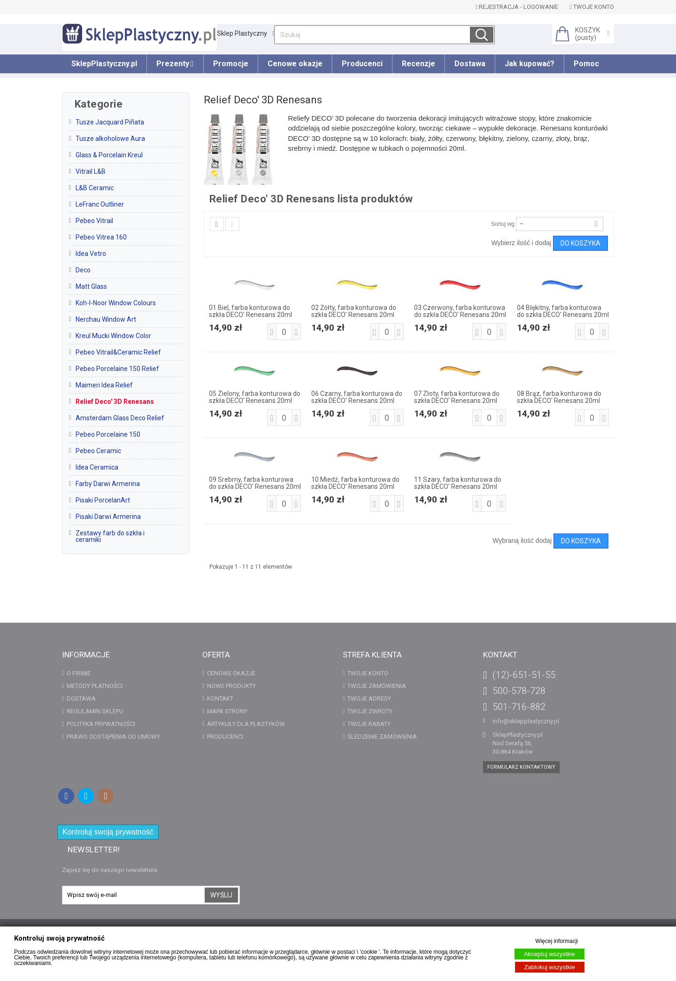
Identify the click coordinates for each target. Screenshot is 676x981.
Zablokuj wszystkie (549, 967)
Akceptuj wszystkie (549, 954)
